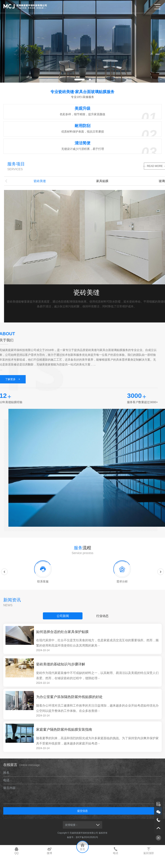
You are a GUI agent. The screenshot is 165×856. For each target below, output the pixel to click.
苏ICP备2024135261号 (87, 837)
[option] (82, 41)
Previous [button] (4, 576)
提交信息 (82, 810)
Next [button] (160, 576)
